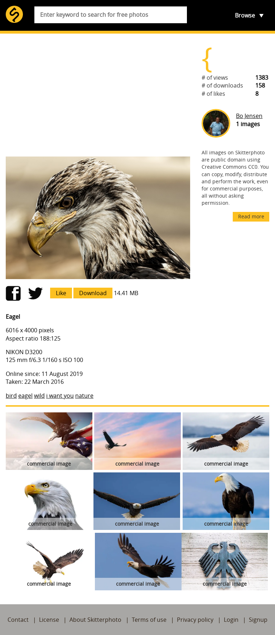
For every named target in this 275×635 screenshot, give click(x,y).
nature (84, 396)
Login (231, 620)
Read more (251, 216)
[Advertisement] (98, 95)
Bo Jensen (249, 116)
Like (61, 293)
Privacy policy (195, 620)
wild (39, 396)
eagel (25, 396)
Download (93, 293)
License (49, 620)
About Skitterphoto (95, 620)
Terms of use (149, 620)
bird (11, 396)
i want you (60, 396)
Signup (258, 620)
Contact (18, 620)
